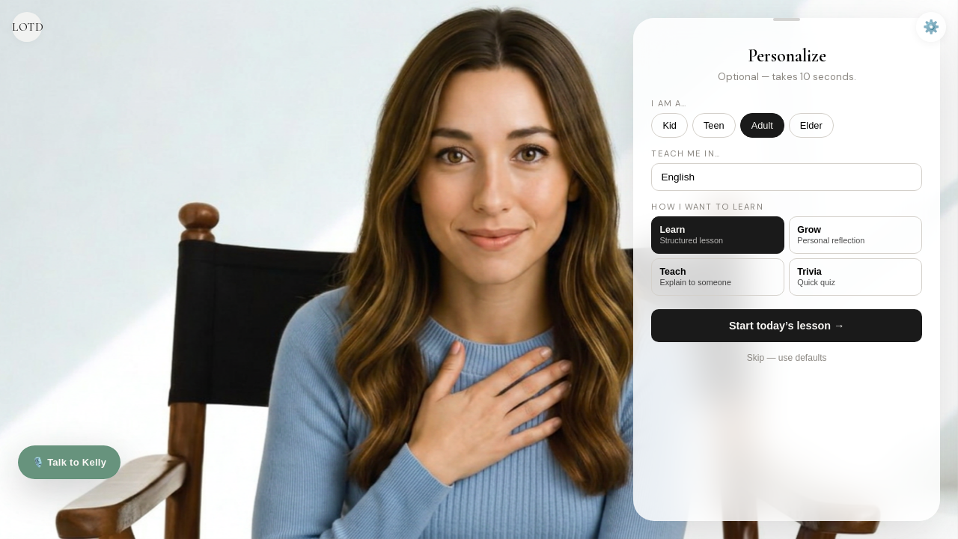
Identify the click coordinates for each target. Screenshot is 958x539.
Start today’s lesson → (787, 326)
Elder (811, 125)
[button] (786, 19)
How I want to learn (707, 206)
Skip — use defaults (787, 358)
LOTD (27, 27)
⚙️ (931, 26)
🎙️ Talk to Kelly (69, 462)
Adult (762, 125)
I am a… (668, 103)
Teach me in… (685, 153)
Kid (669, 125)
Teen (714, 125)
